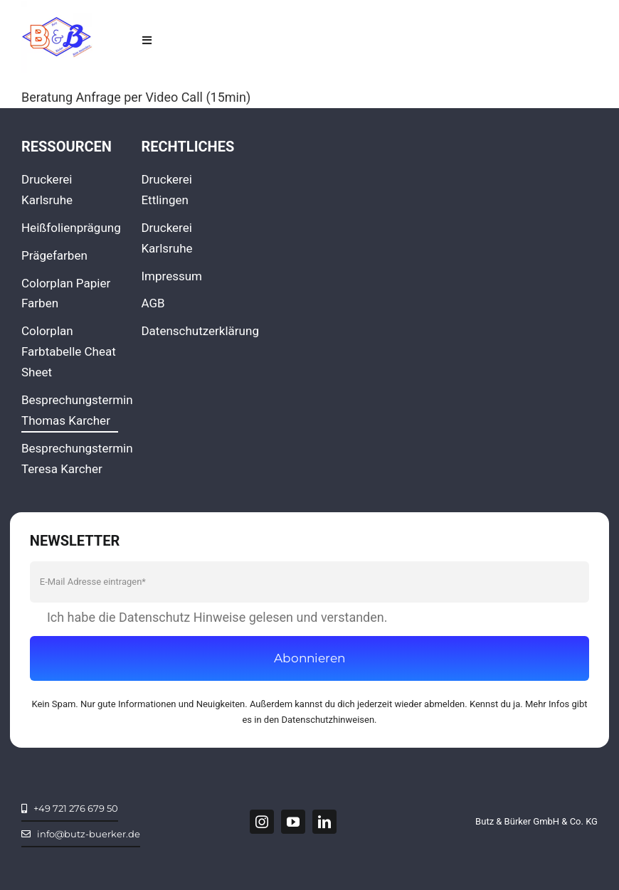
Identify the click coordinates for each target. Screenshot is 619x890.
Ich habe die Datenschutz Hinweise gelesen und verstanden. (217, 617)
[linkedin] (324, 822)
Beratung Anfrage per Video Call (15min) (135, 97)
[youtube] (293, 822)
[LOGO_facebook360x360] (56, 7)
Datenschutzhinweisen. (329, 719)
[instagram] (262, 822)
